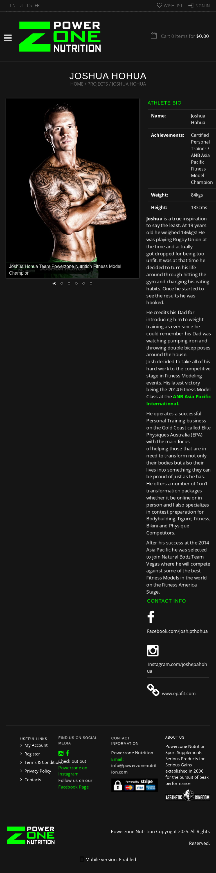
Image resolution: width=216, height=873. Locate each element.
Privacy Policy (37, 771)
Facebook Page (74, 782)
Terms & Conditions (43, 762)
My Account (36, 745)
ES (29, 5)
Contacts (32, 779)
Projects (97, 84)
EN (12, 5)
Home (77, 84)
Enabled (127, 859)
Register (32, 754)
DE (21, 5)
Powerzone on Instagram (74, 769)
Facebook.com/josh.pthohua (179, 631)
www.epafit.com (181, 693)
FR (37, 5)
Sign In (202, 5)
